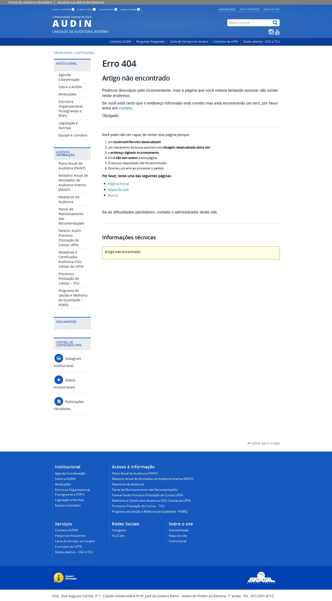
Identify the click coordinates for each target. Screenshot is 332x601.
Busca (113, 195)
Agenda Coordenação (69, 77)
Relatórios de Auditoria (69, 199)
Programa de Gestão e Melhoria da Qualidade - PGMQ (73, 297)
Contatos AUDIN (120, 42)
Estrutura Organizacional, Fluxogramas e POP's (71, 108)
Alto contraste (250, 9)
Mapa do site (272, 9)
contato (125, 108)
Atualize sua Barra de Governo (80, 2)
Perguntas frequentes (150, 42)
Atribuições (68, 94)
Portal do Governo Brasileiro (30, 2)
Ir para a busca (108, 9)
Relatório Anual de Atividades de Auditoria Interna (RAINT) (73, 182)
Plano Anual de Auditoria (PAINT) (72, 165)
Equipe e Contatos (73, 135)
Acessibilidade (227, 9)
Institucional (177, 541)
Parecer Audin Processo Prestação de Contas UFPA (70, 237)
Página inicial (63, 52)
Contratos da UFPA (225, 42)
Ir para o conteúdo (63, 9)
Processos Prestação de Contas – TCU (69, 278)
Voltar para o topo (263, 443)
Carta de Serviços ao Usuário (189, 42)
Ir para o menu (86, 9)
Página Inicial (118, 183)
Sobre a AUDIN (70, 87)
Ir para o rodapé (130, 9)
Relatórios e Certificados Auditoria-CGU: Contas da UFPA (71, 259)
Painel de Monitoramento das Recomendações (145, 490)
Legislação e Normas (68, 125)
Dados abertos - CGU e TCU (261, 42)
